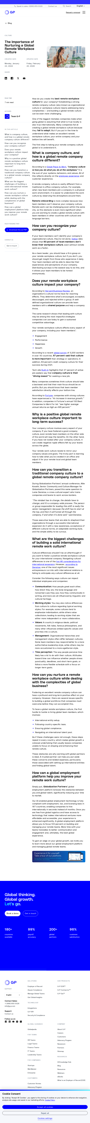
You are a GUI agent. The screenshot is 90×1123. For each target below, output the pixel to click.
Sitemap (60, 1052)
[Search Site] (67, 6)
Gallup (75, 239)
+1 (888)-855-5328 (12, 1004)
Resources (61, 1070)
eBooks (60, 1077)
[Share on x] (18, 79)
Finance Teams (33, 1048)
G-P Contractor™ (64, 991)
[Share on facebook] (12, 79)
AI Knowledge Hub (64, 1063)
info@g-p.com (10, 1007)
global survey (60, 353)
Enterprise (31, 1073)
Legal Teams (32, 1044)
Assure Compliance (35, 991)
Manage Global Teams (36, 994)
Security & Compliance (36, 1016)
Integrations (32, 1009)
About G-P (61, 1030)
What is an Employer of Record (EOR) (71, 1081)
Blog (59, 1066)
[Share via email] (24, 79)
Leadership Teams (34, 1055)
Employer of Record (35, 987)
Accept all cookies (45, 1107)
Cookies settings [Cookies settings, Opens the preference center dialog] (45, 1118)
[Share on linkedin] (6, 79)
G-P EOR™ (61, 987)
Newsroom (61, 1045)
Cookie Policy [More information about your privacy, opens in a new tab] (50, 1100)
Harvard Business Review (57, 291)
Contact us (9, 1014)
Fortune (49, 396)
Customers (61, 1037)
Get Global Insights (35, 998)
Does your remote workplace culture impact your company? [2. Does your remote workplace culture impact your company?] (16, 153)
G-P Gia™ (61, 994)
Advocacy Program (35, 1088)
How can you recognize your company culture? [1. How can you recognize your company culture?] (15, 145)
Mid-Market (32, 1070)
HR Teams (31, 1041)
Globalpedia (32, 1030)
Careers (60, 1034)
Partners (60, 1048)
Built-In (44, 370)
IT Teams (31, 1052)
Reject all (45, 1113)
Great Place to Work (56, 167)
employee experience (69, 176)
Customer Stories (34, 1084)
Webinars (60, 1074)
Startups (31, 1066)
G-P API (31, 1012)
